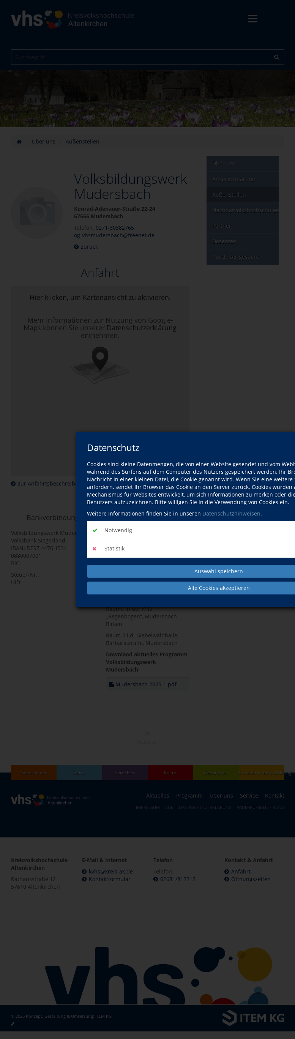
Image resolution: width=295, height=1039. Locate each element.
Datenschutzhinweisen (231, 513)
